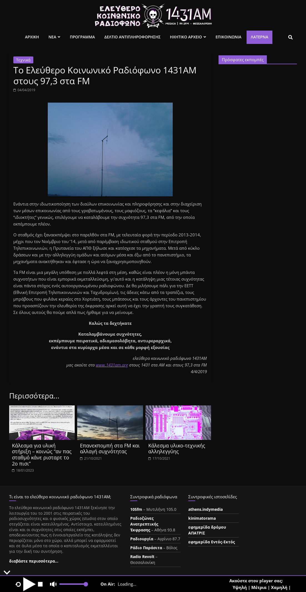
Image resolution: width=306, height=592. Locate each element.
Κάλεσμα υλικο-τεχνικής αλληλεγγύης (176, 448)
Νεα (52, 36)
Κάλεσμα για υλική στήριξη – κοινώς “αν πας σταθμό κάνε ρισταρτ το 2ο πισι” (42, 454)
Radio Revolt (142, 556)
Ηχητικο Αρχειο (186, 36)
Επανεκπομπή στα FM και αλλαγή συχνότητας (110, 448)
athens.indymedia (205, 509)
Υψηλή (240, 587)
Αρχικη (32, 36)
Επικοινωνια (228, 36)
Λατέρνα (259, 36)
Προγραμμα (82, 36)
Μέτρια (259, 587)
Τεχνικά (23, 60)
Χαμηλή (279, 587)
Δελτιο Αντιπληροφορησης (132, 36)
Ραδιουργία (141, 538)
